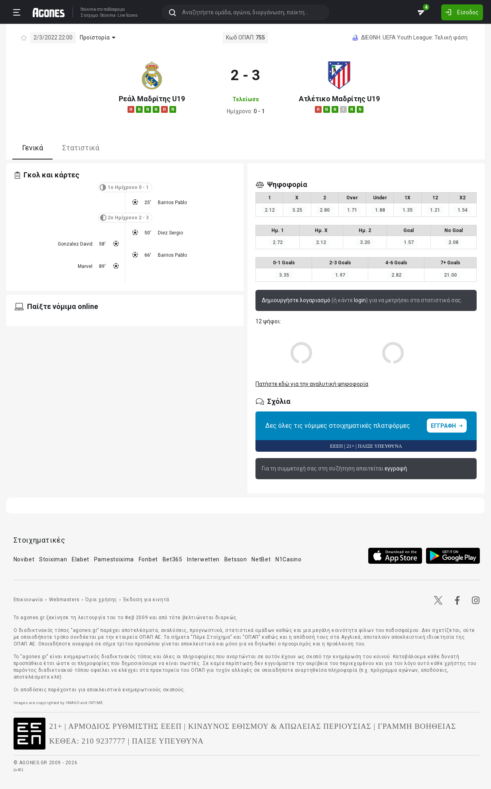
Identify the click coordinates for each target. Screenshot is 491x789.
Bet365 (173, 559)
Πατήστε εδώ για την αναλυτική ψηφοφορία (311, 384)
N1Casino (288, 559)
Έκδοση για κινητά (146, 599)
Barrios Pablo (172, 202)
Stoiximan (53, 559)
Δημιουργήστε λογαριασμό (296, 300)
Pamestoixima (114, 559)
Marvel (85, 266)
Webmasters (64, 599)
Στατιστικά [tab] (80, 148)
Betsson (235, 559)
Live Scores (128, 16)
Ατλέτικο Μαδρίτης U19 (339, 98)
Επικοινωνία (28, 599)
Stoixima (88, 9)
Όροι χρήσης (101, 599)
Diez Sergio (170, 233)
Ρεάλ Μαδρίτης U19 (152, 98)
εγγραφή (396, 468)
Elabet (80, 559)
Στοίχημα (89, 16)
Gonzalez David (75, 244)
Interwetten (203, 559)
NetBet (261, 559)
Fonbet (148, 559)
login (360, 300)
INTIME (95, 702)
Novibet (24, 559)
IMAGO (72, 702)
